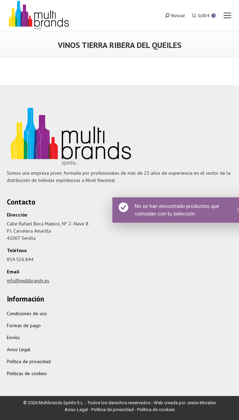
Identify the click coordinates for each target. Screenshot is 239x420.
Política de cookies (156, 409)
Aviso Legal (18, 349)
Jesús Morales (201, 402)
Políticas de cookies (27, 373)
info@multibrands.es (28, 280)
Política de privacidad (29, 361)
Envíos (13, 337)
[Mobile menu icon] (227, 15)
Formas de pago (24, 325)
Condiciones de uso (27, 313)
